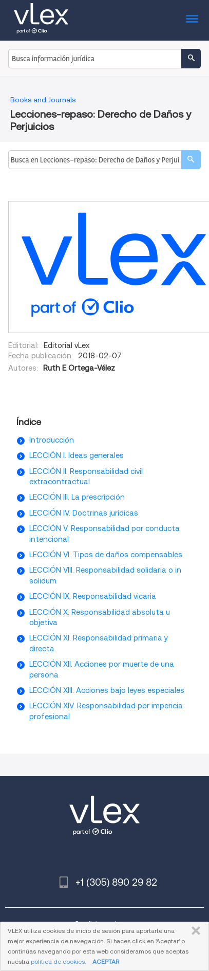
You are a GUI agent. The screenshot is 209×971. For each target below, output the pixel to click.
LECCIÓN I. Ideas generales (76, 455)
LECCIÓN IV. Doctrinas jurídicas (83, 513)
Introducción (51, 440)
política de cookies (58, 961)
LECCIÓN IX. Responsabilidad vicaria (92, 596)
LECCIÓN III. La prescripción (77, 497)
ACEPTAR (105, 961)
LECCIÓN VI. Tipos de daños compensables (105, 555)
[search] (191, 159)
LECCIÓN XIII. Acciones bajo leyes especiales (106, 690)
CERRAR (194, 931)
